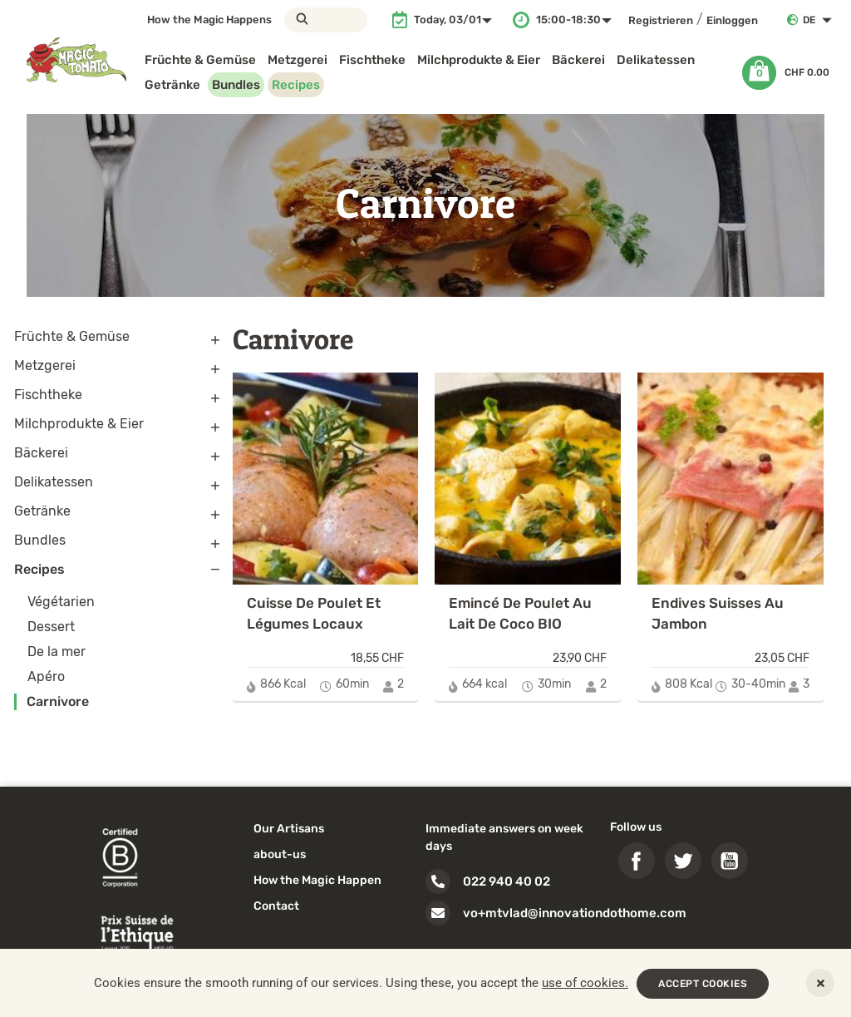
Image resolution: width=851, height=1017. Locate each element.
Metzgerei (297, 59)
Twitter (683, 860)
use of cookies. (585, 982)
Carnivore (58, 701)
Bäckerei (578, 59)
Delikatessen (656, 59)
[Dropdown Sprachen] (821, 20)
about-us (279, 854)
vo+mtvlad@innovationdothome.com (574, 913)
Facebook (636, 860)
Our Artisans (288, 829)
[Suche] (325, 19)
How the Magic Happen (317, 880)
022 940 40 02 (506, 881)
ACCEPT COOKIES (702, 984)
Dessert (51, 626)
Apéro (46, 676)
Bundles (236, 84)
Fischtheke (372, 59)
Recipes (296, 84)
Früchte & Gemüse (200, 59)
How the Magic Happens (209, 19)
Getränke (172, 84)
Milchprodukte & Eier (478, 59)
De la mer (56, 651)
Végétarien (61, 602)
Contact (276, 906)
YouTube (729, 860)
